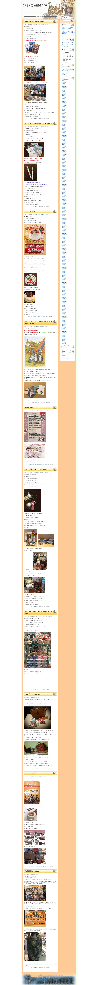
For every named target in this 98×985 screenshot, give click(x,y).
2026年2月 (64, 83)
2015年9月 (64, 253)
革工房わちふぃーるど (66, 46)
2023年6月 (64, 127)
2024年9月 (64, 106)
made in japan (28, 407)
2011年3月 (64, 327)
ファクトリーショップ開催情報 (68, 69)
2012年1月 (64, 313)
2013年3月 (64, 294)
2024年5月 (64, 112)
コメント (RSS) (51, 978)
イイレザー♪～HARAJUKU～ (33, 694)
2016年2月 (64, 246)
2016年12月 (64, 233)
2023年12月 (64, 118)
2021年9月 (64, 155)
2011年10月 (64, 317)
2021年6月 (64, 159)
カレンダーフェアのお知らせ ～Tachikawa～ (38, 123)
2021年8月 (64, 157)
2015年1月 (64, 264)
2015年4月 (64, 260)
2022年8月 (64, 140)
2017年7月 (64, 223)
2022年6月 (64, 143)
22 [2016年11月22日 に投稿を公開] (64, 59)
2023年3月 (64, 131)
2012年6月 (64, 306)
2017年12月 (64, 216)
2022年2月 (64, 148)
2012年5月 (64, 308)
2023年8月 (64, 124)
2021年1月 (64, 166)
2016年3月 (64, 245)
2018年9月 (64, 204)
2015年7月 (64, 256)
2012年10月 (64, 301)
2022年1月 (64, 150)
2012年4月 (64, 309)
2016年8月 (64, 238)
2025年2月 (64, 99)
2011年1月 (64, 329)
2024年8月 (64, 108)
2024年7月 (64, 109)
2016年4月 (64, 244)
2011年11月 (64, 316)
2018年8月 (64, 206)
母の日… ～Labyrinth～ (66, 28)
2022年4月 (64, 146)
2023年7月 (64, 125)
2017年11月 (64, 218)
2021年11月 (64, 152)
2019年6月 (64, 192)
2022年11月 (64, 136)
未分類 (36, 118)
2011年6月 (64, 323)
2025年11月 (64, 87)
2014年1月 (64, 280)
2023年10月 (64, 121)
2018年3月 (64, 212)
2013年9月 (64, 286)
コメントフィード (65, 356)
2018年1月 (64, 215)
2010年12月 (64, 331)
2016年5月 (64, 242)
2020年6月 (64, 176)
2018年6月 (64, 208)
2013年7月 (64, 289)
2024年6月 (64, 110)
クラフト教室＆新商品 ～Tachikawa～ (36, 469)
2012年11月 (64, 299)
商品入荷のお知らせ (32, 464)
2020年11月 (64, 169)
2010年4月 (64, 342)
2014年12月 (64, 265)
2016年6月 (64, 241)
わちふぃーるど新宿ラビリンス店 (41, 214)
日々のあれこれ (65, 73)
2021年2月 (64, 165)
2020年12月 (64, 167)
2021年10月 (64, 154)
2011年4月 (64, 325)
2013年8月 (64, 287)
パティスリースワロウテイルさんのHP (35, 260)
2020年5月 (64, 177)
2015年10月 (64, 252)
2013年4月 (64, 293)
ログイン (64, 354)
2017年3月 (64, 229)
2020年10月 (64, 170)
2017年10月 (64, 219)
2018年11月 (64, 201)
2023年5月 (64, 128)
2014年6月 (64, 274)
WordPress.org (65, 358)
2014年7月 (64, 272)
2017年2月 (64, 230)
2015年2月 (64, 263)
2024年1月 (64, 117)
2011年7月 (64, 321)
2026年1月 (64, 84)
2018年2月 (64, 214)
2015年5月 (64, 259)
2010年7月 (64, 338)
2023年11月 (64, 120)
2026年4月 (64, 80)
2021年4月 (64, 162)
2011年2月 (64, 328)
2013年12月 (64, 282)
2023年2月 (64, 132)
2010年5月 (64, 340)
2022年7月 (64, 142)
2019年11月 (64, 185)
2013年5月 (64, 291)
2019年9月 (64, 188)
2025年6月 (64, 94)
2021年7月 (64, 158)
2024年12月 (64, 102)
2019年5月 (64, 193)
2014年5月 (64, 275)
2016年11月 (64, 234)
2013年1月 (64, 297)
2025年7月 (64, 93)
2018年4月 (64, 211)
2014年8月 (64, 271)
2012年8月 (64, 304)
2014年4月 (64, 276)
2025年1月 (64, 101)
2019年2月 (64, 197)
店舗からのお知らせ (36, 316)
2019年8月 (64, 189)
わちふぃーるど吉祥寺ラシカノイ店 (42, 326)
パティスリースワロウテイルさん (30, 222)
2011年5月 (64, 324)
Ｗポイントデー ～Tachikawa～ (34, 21)
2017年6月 (64, 225)
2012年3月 (64, 310)
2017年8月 (64, 222)
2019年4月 (64, 195)
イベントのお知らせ (32, 866)
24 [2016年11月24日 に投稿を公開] (67, 59)
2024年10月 (64, 105)
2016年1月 (64, 248)
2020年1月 (64, 182)
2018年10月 (64, 203)
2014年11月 (64, 267)
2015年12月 (64, 249)
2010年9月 (64, 335)
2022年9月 (64, 139)
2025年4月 (64, 97)
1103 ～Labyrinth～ (30, 773)
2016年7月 (64, 240)
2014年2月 (64, 279)
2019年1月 (64, 199)
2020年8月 (64, 173)
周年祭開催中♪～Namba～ (32, 871)
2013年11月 (64, 283)
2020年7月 (64, 174)
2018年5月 (64, 210)
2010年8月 (64, 336)
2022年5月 (64, 144)
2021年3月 (64, 163)
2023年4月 (64, 129)
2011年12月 (64, 314)
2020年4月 (64, 178)
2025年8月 (64, 91)
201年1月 (64, 343)
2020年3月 (64, 180)
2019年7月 (64, 191)
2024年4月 (64, 113)
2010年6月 (64, 339)
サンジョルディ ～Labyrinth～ (68, 27)
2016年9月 (64, 237)
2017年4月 (64, 227)
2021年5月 (64, 161)
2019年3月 (64, 196)
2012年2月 (64, 312)
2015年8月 (64, 255)
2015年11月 (64, 250)
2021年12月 (64, 151)
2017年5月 (64, 226)
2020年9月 (64, 172)
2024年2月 (64, 116)
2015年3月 (64, 261)
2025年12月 (64, 86)
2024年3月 (64, 114)
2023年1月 (64, 133)
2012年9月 (64, 302)
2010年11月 (64, 332)
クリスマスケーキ (29, 211)
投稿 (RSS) (46, 978)
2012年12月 (64, 298)
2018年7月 (64, 207)
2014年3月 (64, 278)
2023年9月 (64, 123)
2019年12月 (64, 184)
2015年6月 (64, 257)
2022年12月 (64, 135)
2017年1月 (64, 231)
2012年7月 (64, 305)
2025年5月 (64, 95)
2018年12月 (64, 200)
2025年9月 (64, 90)
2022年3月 (64, 147)
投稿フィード (64, 355)
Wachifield (55, 977)
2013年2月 (64, 295)
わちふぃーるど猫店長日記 (34, 5)
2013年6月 (64, 290)
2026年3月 (64, 82)
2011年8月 (64, 320)
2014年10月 (64, 268)
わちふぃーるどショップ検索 (67, 44)
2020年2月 (64, 181)
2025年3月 (64, 98)
